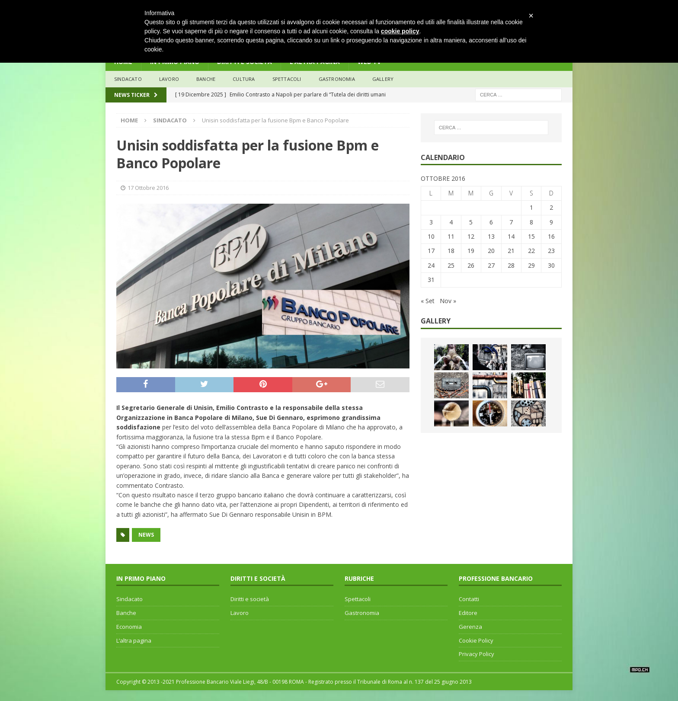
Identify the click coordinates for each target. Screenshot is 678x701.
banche (205, 79)
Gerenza (470, 627)
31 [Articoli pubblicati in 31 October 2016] (431, 279)
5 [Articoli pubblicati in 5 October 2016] (471, 222)
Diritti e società (249, 599)
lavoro (169, 79)
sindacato (128, 79)
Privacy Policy (476, 654)
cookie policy (400, 31)
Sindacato (129, 599)
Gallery (382, 79)
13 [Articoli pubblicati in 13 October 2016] (491, 236)
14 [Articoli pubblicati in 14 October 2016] (511, 236)
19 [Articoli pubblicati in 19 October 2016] (470, 250)
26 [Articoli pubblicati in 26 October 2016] (470, 265)
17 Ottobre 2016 (148, 188)
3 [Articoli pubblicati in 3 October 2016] (431, 222)
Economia (129, 627)
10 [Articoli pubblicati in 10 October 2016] (431, 236)
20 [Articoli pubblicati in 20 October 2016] (491, 250)
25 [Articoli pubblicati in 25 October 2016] (451, 265)
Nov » (448, 301)
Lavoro (239, 613)
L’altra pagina (133, 640)
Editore (468, 613)
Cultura (244, 79)
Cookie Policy (476, 640)
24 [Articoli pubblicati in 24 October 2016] (431, 265)
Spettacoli (286, 79)
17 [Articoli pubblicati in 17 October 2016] (431, 250)
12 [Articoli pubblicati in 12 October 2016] (470, 236)
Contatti (469, 599)
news (146, 534)
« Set (428, 301)
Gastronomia (337, 79)
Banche (126, 613)
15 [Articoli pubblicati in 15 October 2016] (531, 236)
